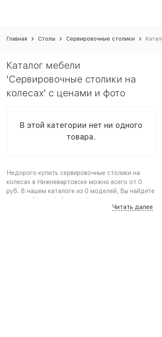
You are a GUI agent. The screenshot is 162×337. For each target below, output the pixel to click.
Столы (46, 38)
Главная (16, 38)
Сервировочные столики (100, 38)
